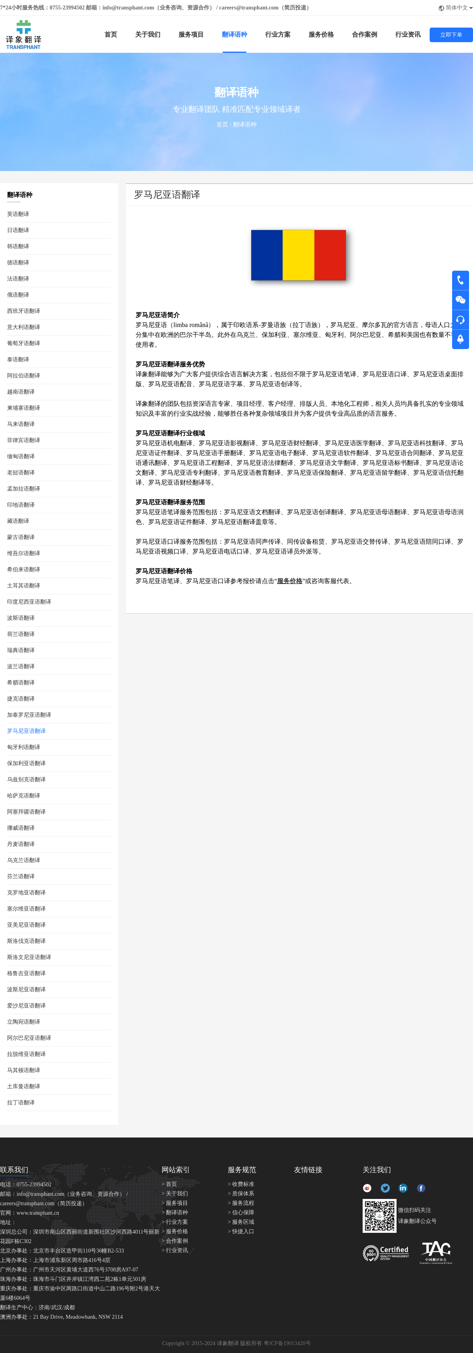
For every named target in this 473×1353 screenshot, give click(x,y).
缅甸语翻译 (21, 456)
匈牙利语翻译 (23, 747)
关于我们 (147, 34)
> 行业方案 (175, 1222)
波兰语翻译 (21, 666)
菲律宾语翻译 (23, 440)
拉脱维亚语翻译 (26, 1054)
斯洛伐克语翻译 (26, 941)
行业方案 (278, 34)
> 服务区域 (241, 1222)
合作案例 (364, 34)
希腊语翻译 (21, 683)
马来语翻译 (21, 424)
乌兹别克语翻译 (26, 779)
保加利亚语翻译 (26, 763)
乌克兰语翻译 (23, 860)
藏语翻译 (18, 521)
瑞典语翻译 (21, 650)
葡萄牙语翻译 (23, 343)
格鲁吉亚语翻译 (26, 973)
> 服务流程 (241, 1203)
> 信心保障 (241, 1212)
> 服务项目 (175, 1203)
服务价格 (321, 34)
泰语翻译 (18, 359)
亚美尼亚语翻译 (26, 925)
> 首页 (169, 1184)
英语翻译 (18, 214)
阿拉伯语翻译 (23, 376)
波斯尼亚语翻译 (26, 989)
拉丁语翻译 (21, 1103)
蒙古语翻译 (21, 537)
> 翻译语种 (175, 1212)
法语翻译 (18, 279)
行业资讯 (408, 34)
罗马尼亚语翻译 (26, 731)
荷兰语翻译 (21, 634)
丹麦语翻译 (21, 844)
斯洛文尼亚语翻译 (29, 957)
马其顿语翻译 (23, 1070)
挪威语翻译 (21, 828)
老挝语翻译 (21, 473)
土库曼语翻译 (23, 1086)
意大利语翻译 (23, 327)
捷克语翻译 (21, 699)
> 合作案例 (175, 1241)
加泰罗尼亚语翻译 (29, 715)
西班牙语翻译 (23, 311)
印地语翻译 (21, 505)
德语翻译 (18, 263)
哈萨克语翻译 (23, 796)
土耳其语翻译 (23, 586)
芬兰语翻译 (21, 876)
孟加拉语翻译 (23, 489)
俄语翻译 (18, 295)
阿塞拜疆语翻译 (26, 812)
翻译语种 (234, 34)
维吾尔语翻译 (23, 553)
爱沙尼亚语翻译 (26, 1006)
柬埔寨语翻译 (23, 408)
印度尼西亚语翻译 (29, 602)
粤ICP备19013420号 (287, 1343)
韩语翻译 (18, 246)
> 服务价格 (175, 1231)
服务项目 (191, 34)
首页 (110, 34)
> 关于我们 (175, 1194)
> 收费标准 (241, 1184)
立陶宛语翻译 (23, 1022)
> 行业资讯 (175, 1250)
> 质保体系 (241, 1194)
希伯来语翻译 (23, 569)
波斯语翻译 (21, 618)
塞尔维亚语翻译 (26, 909)
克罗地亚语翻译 (26, 893)
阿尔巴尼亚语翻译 (29, 1038)
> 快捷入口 (241, 1231)
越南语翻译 (21, 392)
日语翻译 (18, 230)
